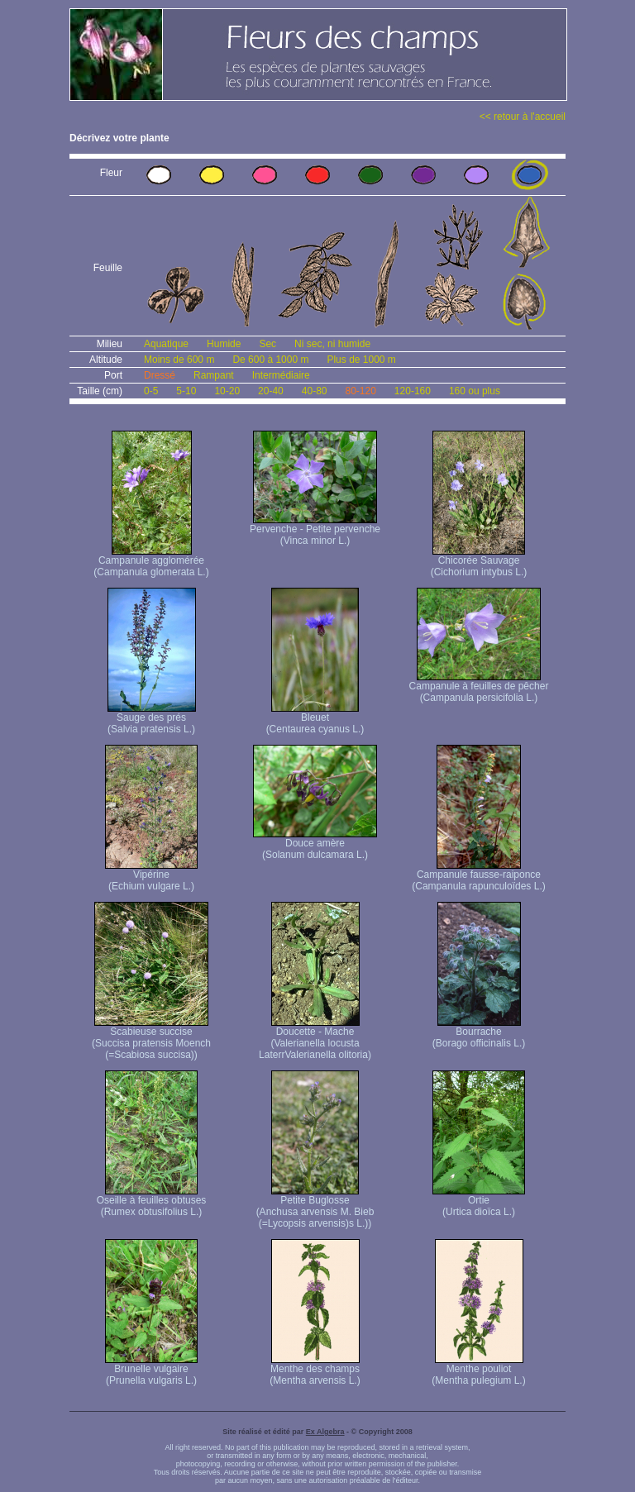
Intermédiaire (281, 375)
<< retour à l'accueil (523, 116)
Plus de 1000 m (361, 359)
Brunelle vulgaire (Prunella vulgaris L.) (151, 1370)
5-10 (186, 391)
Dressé (159, 375)
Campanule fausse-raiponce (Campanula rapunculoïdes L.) (478, 876)
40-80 (314, 391)
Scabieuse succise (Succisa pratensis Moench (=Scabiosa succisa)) (151, 1039)
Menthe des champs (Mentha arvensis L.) (315, 1370)
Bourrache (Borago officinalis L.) (479, 1033)
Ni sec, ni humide (332, 344)
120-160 (412, 391)
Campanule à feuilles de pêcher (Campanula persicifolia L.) (479, 687)
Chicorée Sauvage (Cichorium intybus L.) (479, 562)
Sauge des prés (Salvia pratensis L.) (151, 719)
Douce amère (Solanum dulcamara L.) (315, 844)
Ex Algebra (325, 1432)
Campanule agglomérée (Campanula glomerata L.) (150, 562)
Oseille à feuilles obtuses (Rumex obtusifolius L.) (152, 1201)
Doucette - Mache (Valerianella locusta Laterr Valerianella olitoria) (315, 1039)
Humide (224, 344)
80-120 (360, 391)
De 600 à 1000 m (270, 359)
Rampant (213, 375)
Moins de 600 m (179, 359)
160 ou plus (474, 391)
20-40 (271, 391)
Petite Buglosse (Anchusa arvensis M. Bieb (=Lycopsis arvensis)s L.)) (315, 1207)
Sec (267, 344)
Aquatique (166, 344)
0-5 (151, 391)
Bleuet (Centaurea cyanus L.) (315, 719)
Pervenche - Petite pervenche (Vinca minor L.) (315, 530)
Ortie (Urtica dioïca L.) (478, 1201)
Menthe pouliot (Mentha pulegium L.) (478, 1370)
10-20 (227, 391)
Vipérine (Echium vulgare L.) (151, 876)
